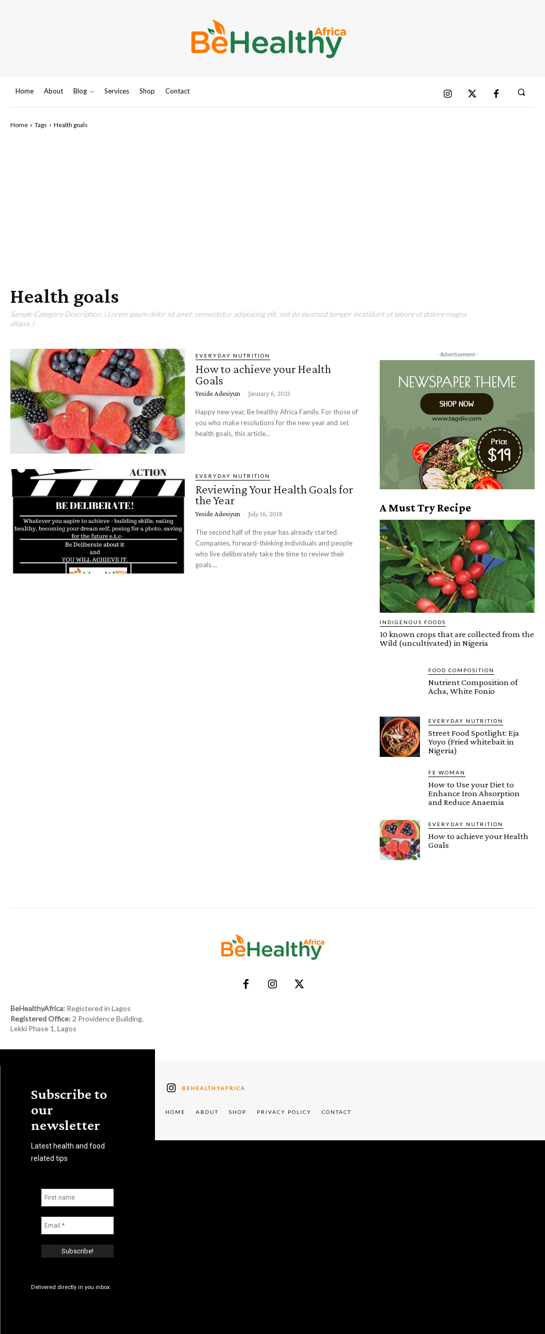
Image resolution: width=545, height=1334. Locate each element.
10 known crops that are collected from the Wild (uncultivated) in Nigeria (457, 638)
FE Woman (446, 772)
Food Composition (461, 670)
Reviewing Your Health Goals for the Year (274, 494)
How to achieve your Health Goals (263, 374)
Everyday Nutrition (232, 355)
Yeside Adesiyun (217, 393)
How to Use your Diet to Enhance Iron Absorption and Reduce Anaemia (474, 793)
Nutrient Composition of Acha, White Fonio (473, 686)
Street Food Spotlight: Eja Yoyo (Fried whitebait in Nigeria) (473, 741)
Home (19, 125)
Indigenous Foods (413, 622)
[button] (521, 92)
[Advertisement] (272, 207)
